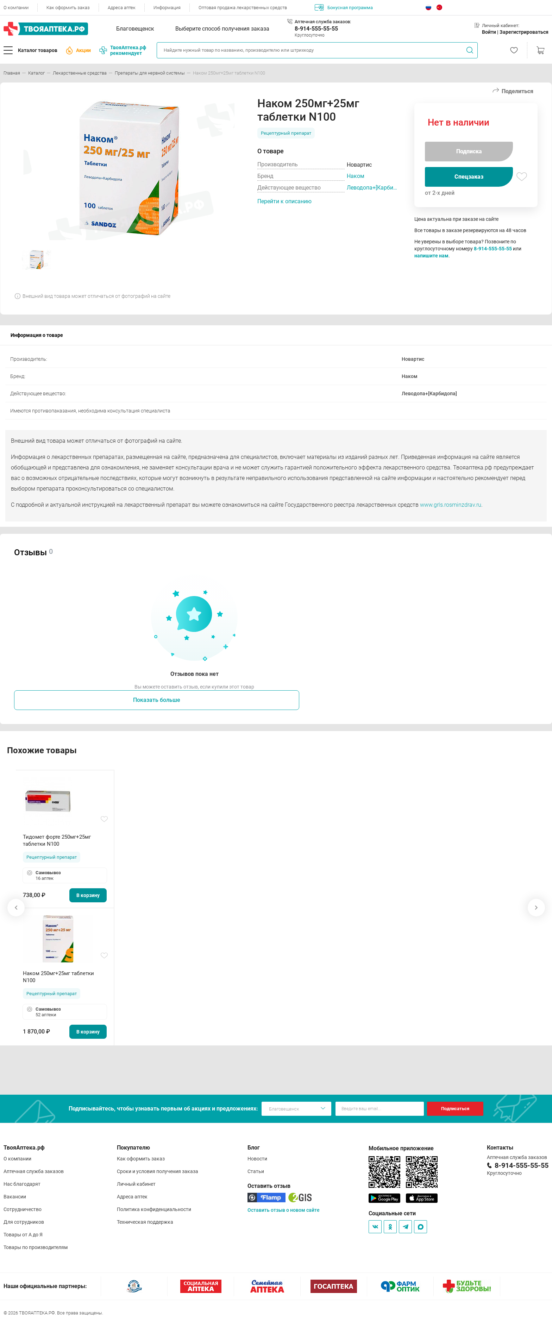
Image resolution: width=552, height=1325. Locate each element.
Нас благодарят (22, 1184)
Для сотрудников (24, 1222)
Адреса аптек (122, 7)
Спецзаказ (468, 176)
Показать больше (156, 700)
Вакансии (15, 1196)
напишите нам (431, 255)
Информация (167, 7)
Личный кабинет (136, 1184)
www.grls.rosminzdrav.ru (450, 504)
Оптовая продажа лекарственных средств (243, 7)
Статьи (255, 1171)
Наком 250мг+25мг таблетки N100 (58, 977)
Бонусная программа (344, 7)
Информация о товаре (37, 335)
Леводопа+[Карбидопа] (373, 187)
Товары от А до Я (23, 1234)
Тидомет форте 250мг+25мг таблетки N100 (57, 840)
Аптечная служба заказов (34, 1171)
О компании (16, 7)
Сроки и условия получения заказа (157, 1171)
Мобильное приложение (401, 1148)
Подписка (469, 151)
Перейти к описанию (284, 201)
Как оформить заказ (68, 7)
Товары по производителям (36, 1247)
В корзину (88, 895)
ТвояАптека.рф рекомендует (122, 50)
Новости (257, 1158)
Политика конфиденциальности (154, 1209)
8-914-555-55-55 (316, 28)
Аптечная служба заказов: (323, 21)
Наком (355, 176)
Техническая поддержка (145, 1222)
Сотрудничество (23, 1209)
